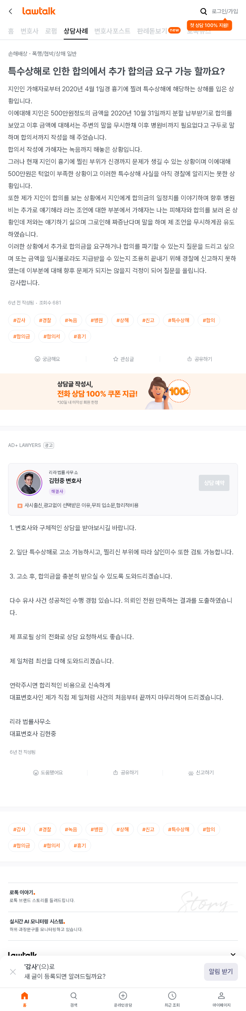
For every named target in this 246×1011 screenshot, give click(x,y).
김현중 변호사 (65, 481)
